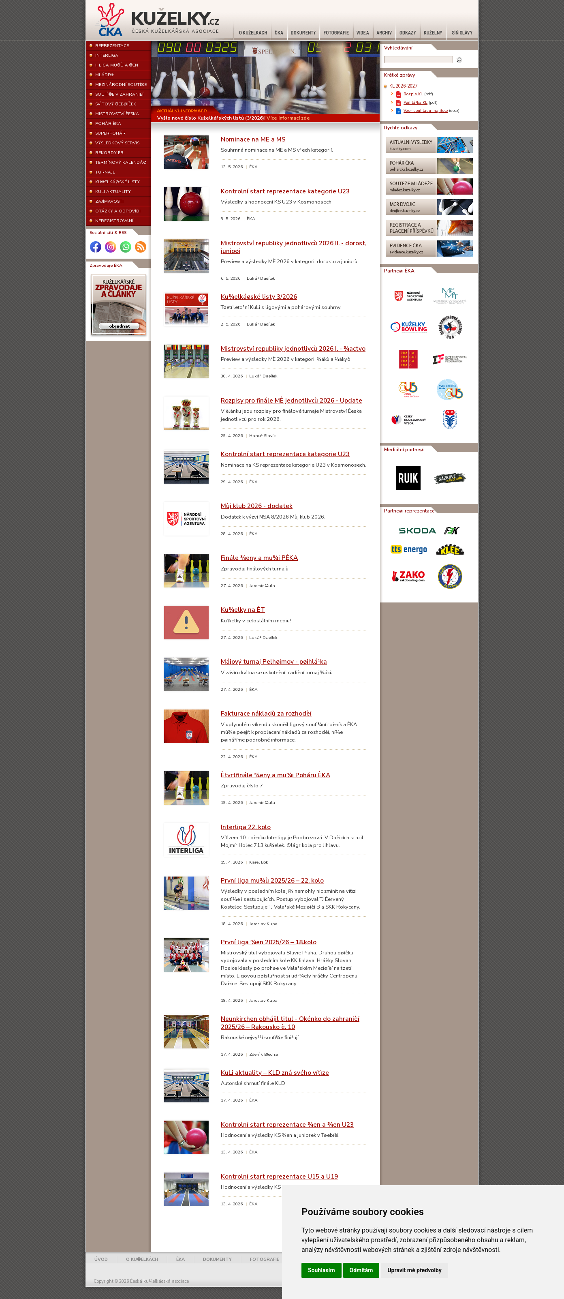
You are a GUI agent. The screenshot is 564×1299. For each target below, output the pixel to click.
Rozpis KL (413, 93)
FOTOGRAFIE (264, 1259)
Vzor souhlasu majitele (426, 110)
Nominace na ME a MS (253, 139)
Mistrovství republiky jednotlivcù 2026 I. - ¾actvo (293, 348)
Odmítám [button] (361, 1270)
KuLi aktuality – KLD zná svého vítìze (275, 1072)
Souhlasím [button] (321, 1270)
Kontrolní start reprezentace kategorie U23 (285, 191)
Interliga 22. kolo (246, 827)
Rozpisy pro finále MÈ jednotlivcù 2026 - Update (291, 400)
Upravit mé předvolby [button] (414, 1270)
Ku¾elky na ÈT (243, 609)
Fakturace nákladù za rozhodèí (266, 713)
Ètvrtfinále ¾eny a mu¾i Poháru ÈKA (275, 775)
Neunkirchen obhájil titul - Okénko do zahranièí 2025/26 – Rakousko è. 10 (290, 1022)
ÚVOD (101, 1259)
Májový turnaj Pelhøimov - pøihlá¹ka (274, 661)
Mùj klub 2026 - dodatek (257, 506)
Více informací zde (288, 118)
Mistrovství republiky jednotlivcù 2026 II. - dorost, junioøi (293, 247)
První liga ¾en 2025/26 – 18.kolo (268, 942)
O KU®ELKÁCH (142, 1259)
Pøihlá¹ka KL (415, 102)
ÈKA (180, 1259)
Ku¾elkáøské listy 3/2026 (259, 296)
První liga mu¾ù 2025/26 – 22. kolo (272, 880)
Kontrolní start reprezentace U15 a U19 (279, 1176)
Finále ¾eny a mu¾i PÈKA (259, 557)
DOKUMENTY (217, 1259)
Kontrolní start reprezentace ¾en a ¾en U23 (287, 1124)
